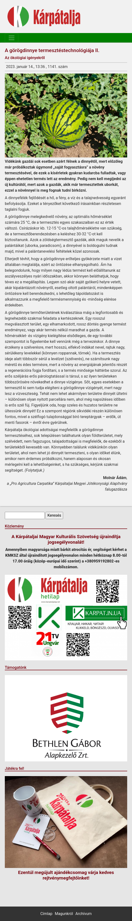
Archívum (83, 913)
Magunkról (64, 913)
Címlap (46, 913)
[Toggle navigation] (11, 38)
